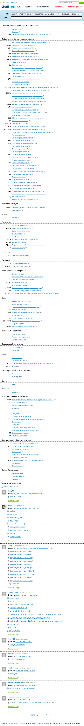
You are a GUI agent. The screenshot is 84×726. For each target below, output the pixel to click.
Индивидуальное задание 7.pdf (21, 577)
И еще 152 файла (13, 630)
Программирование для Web (21, 140)
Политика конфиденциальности (69, 723)
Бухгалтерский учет (18, 402)
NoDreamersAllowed (15, 682)
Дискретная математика (20, 231)
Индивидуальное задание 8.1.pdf (22, 574)
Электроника (16, 463)
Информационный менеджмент (22, 405)
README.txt (14, 521)
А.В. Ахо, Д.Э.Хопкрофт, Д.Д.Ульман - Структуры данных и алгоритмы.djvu (36, 621)
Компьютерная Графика (20, 84)
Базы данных (16, 65)
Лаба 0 (12, 511)
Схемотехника (16, 452)
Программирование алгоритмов (22, 138)
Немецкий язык (17, 476)
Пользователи (43, 7)
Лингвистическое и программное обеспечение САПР (29, 90)
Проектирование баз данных (21, 154)
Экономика (15, 424)
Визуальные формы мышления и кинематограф (28, 207)
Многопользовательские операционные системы (28, 112)
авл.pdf (12, 601)
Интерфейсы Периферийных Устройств (25, 73)
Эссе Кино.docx (15, 537)
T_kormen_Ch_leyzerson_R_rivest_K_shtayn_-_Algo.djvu (30, 618)
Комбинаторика (17, 234)
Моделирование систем (20, 115)
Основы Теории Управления (21, 446)
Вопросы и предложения (28, 723)
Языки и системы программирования (24, 199)
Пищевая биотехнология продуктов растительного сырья (31, 34)
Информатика (16, 76)
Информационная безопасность (27, 685)
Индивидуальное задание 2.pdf (21, 558)
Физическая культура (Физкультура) (23, 326)
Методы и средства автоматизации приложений (28, 101)
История (14, 218)
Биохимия (15, 32)
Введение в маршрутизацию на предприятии (27, 68)
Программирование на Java (21, 152)
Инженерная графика (19, 309)
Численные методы (18, 248)
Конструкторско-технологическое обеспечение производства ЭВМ (34, 87)
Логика (14, 374)
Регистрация (12, 2)
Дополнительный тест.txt (19, 530)
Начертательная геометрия (21, 318)
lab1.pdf (13, 627)
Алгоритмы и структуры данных (22, 45)
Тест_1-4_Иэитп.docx (17, 659)
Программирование (18, 135)
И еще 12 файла (13, 584)
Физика (14, 366)
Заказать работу (74, 7)
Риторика (15, 479)
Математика (16, 236)
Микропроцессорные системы (22, 107)
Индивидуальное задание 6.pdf (21, 581)
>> (80, 715)
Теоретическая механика (20, 266)
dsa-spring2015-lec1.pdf (18, 608)
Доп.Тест (13, 533)
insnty (10, 545)
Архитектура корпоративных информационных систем (30, 59)
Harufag (10, 505)
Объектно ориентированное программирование (27, 118)
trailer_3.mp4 (14, 674)
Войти (5, 2)
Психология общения (19, 340)
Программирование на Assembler (23, 143)
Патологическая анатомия (20, 255)
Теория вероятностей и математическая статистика (29, 245)
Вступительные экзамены (20, 304)
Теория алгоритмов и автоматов (22, 174)
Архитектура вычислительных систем (24, 54)
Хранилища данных (18, 196)
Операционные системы (20, 121)
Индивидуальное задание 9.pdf (21, 568)
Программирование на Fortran (22, 149)
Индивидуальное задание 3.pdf (21, 554)
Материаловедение (18, 282)
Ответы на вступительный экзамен (22, 688)
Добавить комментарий (10, 487)
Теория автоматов (18, 457)
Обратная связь (13, 723)
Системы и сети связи (19, 449)
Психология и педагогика (20, 337)
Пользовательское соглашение (47, 723)
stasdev (10, 668)
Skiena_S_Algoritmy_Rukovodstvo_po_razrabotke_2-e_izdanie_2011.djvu (35, 614)
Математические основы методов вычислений (27, 96)
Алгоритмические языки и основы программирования (29, 42)
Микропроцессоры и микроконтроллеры (25, 110)
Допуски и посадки (18, 274)
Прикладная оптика (18, 360)
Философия (16, 377)
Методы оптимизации (19, 242)
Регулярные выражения (20, 160)
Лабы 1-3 (13, 514)
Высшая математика (18, 225)
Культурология (17, 210)
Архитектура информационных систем (24, 56)
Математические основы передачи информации (28, 98)
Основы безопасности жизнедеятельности (26, 321)
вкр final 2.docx (15, 496)
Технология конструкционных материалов (26, 291)
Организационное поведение (21, 416)
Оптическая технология (19, 285)
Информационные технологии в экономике (26, 79)
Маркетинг (15, 408)
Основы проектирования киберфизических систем (28, 126)
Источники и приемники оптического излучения (27, 277)
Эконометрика (16, 422)
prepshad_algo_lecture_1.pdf (20, 611)
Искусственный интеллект (20, 82)
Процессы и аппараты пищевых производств (27, 288)
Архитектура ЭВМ (18, 62)
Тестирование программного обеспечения (26, 185)
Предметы (29, 7)
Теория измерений (18, 324)
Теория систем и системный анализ (24, 182)
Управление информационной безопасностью (27, 191)
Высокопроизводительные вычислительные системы (29, 70)
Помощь (4, 723)
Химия (14, 384)
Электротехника (17, 466)
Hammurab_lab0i (16, 518)
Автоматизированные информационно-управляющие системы (32, 400)
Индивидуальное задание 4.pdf (21, 551)
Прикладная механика (19, 263)
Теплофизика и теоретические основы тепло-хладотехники (31, 363)
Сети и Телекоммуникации (21, 163)
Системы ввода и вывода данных (23, 168)
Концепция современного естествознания (25, 312)
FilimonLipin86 (13, 592)
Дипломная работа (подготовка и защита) (25, 307)
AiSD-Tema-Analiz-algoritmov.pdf (21, 604)
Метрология (16, 315)
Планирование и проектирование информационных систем (31, 132)
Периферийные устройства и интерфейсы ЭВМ (27, 129)
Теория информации (19, 177)
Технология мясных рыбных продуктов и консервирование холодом (34, 293)
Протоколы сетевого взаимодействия (24, 157)
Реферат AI (59, 7)
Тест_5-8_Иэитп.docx (17, 645)
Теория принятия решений (20, 179)
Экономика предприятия (20, 433)
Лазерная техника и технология (22, 279)
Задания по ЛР (15, 624)
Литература (14, 598)
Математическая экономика (21, 411)
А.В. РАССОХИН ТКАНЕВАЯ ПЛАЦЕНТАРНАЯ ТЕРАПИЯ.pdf (32, 703)
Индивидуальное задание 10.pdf (21, 564)
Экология (15, 392)
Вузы (19, 7)
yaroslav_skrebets (14, 697)
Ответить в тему (13, 501)
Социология (16, 350)
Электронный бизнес (19, 436)
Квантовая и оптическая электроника (24, 443)
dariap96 (11, 491)
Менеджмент (16, 414)
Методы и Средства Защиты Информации (26, 104)
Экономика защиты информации (23, 427)
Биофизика (15, 29)
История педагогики (18, 334)
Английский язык (17, 473)
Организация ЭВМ (18, 124)
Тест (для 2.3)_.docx (17, 527)
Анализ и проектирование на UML (23, 48)
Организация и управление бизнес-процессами (27, 419)
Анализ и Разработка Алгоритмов (23, 51)
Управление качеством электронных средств (27, 460)
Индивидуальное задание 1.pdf (21, 561)
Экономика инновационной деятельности (25, 430)
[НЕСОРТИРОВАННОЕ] (20, 301)
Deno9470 (11, 639)
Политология (16, 347)
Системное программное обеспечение (24, 165)
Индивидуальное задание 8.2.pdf (22, 571)
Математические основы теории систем (25, 239)
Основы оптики (17, 358)
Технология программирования (22, 188)
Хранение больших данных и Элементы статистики (29, 194)
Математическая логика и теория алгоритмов (27, 93)
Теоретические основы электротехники (25, 454)
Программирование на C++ (21, 146)
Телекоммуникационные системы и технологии (27, 171)
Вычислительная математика (21, 228)
